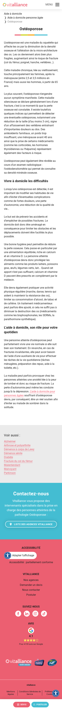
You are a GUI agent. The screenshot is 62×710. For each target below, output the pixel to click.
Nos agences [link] (31, 580)
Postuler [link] (31, 594)
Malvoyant (10, 469)
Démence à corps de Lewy (19, 449)
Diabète (8, 457)
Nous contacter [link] (31, 589)
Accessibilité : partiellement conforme (31, 562)
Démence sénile (13, 453)
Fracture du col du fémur (18, 461)
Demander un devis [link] (31, 584)
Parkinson (10, 472)
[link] (18, 614)
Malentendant (12, 465)
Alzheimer (10, 441)
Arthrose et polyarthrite (17, 445)
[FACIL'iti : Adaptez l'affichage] (20, 555)
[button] (52, 4)
